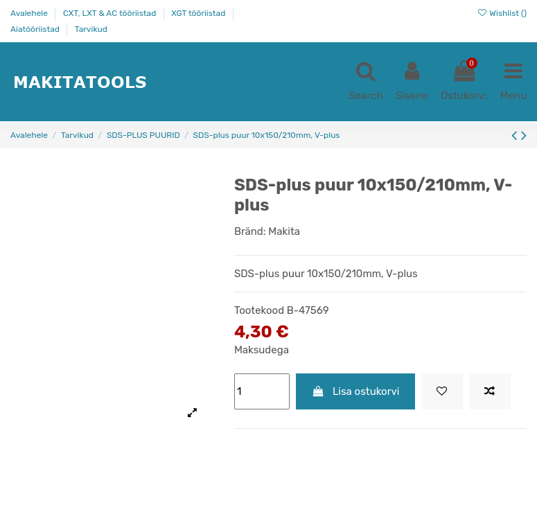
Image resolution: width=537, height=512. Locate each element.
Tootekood (259, 310)
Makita (284, 231)
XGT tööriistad (199, 13)
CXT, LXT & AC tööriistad (110, 13)
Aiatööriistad (36, 29)
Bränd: (250, 231)
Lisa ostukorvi (355, 391)
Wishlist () (502, 13)
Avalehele (30, 13)
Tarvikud (91, 29)
